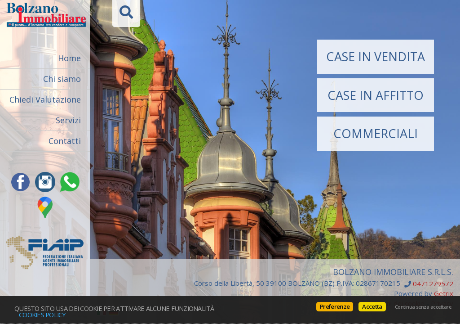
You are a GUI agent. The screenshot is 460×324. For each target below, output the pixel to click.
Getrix (443, 293)
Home (69, 58)
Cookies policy (42, 314)
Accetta (372, 306)
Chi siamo (62, 78)
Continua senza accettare (423, 307)
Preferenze (334, 306)
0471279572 (433, 283)
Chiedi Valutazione (45, 99)
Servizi (68, 120)
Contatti (65, 140)
